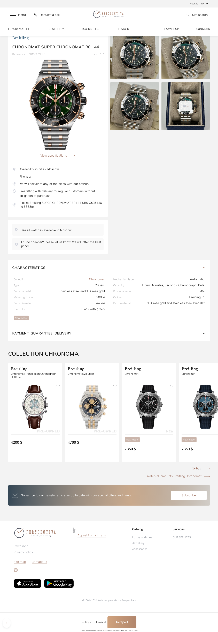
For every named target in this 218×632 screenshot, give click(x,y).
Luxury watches (19, 32)
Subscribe (189, 515)
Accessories (90, 32)
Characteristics (109, 287)
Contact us (39, 582)
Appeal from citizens (91, 555)
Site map (20, 582)
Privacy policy (23, 572)
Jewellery (56, 32)
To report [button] (122, 622)
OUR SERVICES (182, 557)
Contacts (203, 32)
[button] (18, 16)
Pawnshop (171, 32)
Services (123, 32)
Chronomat (97, 299)
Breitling (20, 58)
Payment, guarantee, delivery (109, 353)
